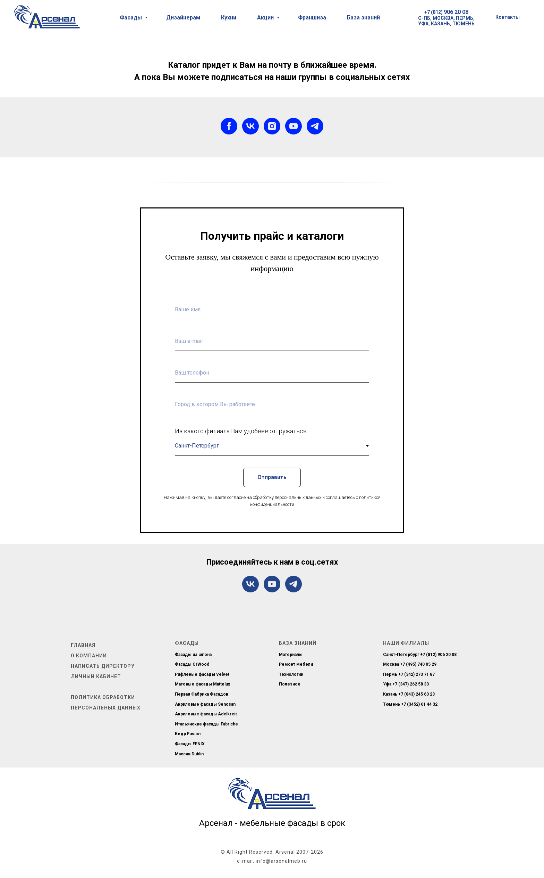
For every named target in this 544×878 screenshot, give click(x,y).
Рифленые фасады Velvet (202, 674)
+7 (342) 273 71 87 (416, 674)
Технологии (291, 674)
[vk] (250, 126)
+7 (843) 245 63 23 (416, 694)
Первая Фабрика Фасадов (201, 694)
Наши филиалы (406, 643)
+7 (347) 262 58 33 (410, 684)
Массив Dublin (189, 754)
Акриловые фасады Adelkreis (206, 714)
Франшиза (312, 17)
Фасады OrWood (192, 664)
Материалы (291, 654)
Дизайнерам (183, 17)
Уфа (387, 684)
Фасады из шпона (193, 654)
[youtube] (293, 126)
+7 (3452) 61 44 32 (419, 704)
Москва (391, 664)
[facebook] (229, 126)
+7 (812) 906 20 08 (438, 654)
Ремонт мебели (296, 664)
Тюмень (391, 704)
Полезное (289, 684)
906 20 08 (456, 12)
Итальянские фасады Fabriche (206, 724)
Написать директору (103, 666)
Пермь (390, 674)
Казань (390, 694)
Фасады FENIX (190, 743)
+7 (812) (434, 12)
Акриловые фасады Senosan (205, 704)
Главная (83, 645)
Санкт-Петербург (401, 654)
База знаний (363, 17)
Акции (266, 17)
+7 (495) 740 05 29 (418, 664)
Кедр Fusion (188, 733)
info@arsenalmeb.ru (281, 861)
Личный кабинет (96, 676)
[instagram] (272, 126)
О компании (89, 655)
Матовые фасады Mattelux (202, 684)
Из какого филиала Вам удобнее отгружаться (240, 431)
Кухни (228, 17)
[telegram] (315, 126)
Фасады (131, 17)
